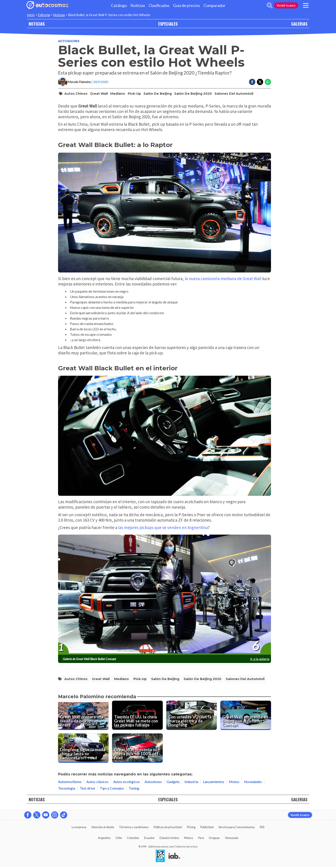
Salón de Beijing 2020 (193, 94)
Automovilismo (70, 781)
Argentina (104, 838)
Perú (201, 838)
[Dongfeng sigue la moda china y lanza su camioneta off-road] (83, 748)
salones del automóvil (234, 94)
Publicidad (207, 827)
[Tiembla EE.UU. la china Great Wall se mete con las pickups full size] (137, 715)
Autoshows (68, 41)
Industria (191, 781)
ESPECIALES (168, 24)
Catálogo (119, 5)
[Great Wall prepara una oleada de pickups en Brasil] (83, 715)
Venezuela (231, 838)
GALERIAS (299, 24)
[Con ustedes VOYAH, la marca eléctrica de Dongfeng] (191, 715)
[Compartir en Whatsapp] (268, 82)
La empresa (79, 827)
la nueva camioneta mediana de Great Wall (222, 278)
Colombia (133, 838)
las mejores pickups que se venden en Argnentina (163, 527)
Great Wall (99, 94)
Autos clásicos (97, 781)
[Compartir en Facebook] (252, 82)
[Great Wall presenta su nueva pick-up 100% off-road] (137, 748)
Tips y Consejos (112, 788)
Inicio (31, 15)
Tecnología (66, 788)
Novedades (253, 781)
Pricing (191, 827)
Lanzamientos (213, 781)
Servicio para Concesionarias (237, 827)
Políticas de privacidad (168, 827)
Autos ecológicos (126, 781)
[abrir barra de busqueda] (269, 5)
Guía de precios (186, 5)
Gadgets (173, 781)
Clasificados (159, 5)
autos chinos (75, 94)
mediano (117, 94)
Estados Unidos (169, 838)
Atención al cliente (102, 827)
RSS (262, 827)
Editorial (44, 15)
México (188, 838)
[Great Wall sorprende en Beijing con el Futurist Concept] (245, 715)
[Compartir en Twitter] (260, 82)
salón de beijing (157, 94)
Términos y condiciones (134, 827)
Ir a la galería (259, 659)
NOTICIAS (37, 24)
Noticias (137, 5)
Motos (234, 781)
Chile (118, 838)
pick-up (134, 94)
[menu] (305, 5)
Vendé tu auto (286, 5)
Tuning (134, 788)
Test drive (87, 788)
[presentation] (164, 595)
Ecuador (149, 838)
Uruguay (214, 838)
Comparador (214, 5)
